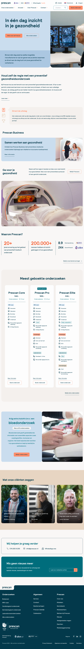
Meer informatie (9, 154)
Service (36, 599)
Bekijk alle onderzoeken (72, 393)
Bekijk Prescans (74, 172)
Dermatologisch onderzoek (11, 610)
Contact (36, 602)
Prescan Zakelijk (38, 610)
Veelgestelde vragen (64, 620)
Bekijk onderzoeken (22, 454)
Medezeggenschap (63, 628)
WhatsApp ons (49, 549)
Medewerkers (61, 610)
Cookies (72, 643)
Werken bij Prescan (63, 613)
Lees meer (5, 98)
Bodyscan (5, 599)
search (65, 8)
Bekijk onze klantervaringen (73, 261)
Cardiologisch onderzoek (10, 606)
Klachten (60, 624)
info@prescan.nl (30, 548)
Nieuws (59, 617)
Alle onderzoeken (31, 35)
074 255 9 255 (13, 548)
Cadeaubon (37, 613)
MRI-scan (5, 603)
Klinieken (60, 602)
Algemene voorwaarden (61, 643)
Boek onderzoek (76, 8)
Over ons (60, 599)
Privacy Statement (47, 643)
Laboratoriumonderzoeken (11, 613)
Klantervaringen (38, 606)
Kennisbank (61, 606)
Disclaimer (79, 643)
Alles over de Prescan (13, 35)
